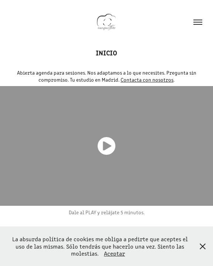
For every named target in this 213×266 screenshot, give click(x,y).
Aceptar (114, 253)
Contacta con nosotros (147, 79)
